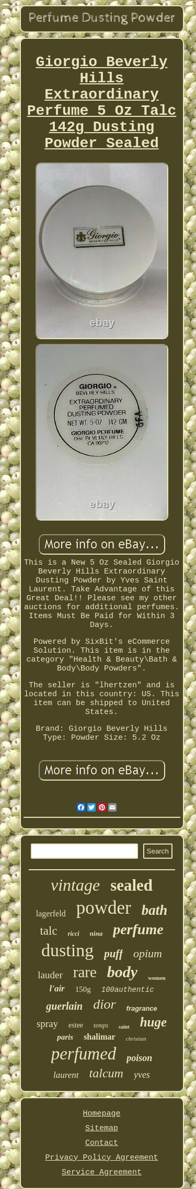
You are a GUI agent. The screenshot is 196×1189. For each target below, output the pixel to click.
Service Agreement (102, 1172)
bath (155, 910)
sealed (131, 885)
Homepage (101, 1113)
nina (96, 933)
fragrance (141, 1008)
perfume (138, 929)
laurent (65, 1075)
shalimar (99, 1036)
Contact (101, 1143)
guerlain (64, 1006)
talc (48, 930)
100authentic (127, 990)
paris (65, 1037)
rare (85, 972)
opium (147, 953)
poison (139, 1058)
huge (153, 1022)
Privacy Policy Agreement (101, 1157)
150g (83, 989)
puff (113, 953)
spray (47, 1023)
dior (104, 1004)
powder (103, 908)
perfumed (84, 1053)
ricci (73, 933)
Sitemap (101, 1128)
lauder (50, 974)
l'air (56, 988)
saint (124, 1027)
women (157, 978)
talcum (106, 1073)
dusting (67, 950)
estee (75, 1025)
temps (101, 1025)
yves (142, 1074)
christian (136, 1038)
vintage (75, 884)
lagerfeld (51, 913)
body (122, 971)
